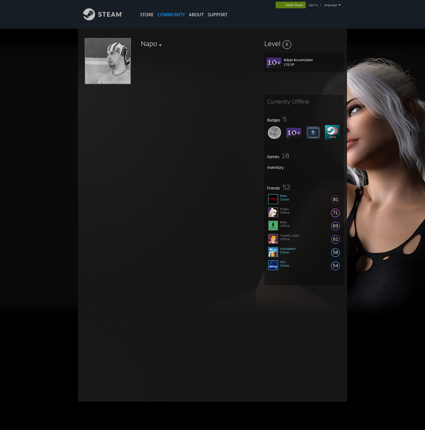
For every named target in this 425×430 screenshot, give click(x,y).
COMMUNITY (171, 15)
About (196, 15)
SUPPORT (217, 15)
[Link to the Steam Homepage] (107, 19)
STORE (147, 15)
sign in (313, 5)
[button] (304, 43)
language (330, 5)
